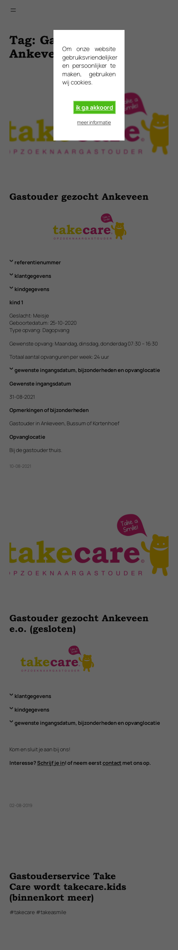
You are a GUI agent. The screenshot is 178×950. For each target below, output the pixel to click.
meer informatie (94, 122)
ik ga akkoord (95, 107)
